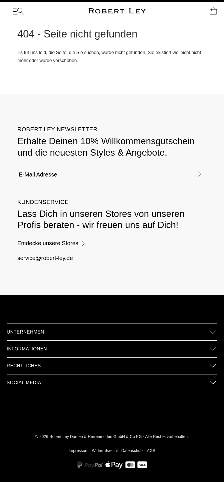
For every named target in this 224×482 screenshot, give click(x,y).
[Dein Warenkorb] (213, 11)
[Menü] (19, 11)
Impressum (78, 450)
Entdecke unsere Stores (51, 243)
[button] (112, 332)
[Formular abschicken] (200, 174)
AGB (151, 450)
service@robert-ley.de (45, 258)
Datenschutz (132, 450)
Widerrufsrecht (105, 450)
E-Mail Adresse (38, 174)
